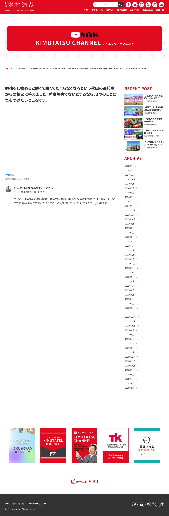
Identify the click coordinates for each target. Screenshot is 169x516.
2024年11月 (131, 174)
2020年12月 (131, 356)
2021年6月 (131, 330)
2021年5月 (131, 334)
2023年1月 (131, 259)
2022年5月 (131, 294)
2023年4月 (131, 245)
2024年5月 (131, 188)
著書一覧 (160, 10)
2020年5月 (131, 387)
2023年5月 (131, 241)
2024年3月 (131, 197)
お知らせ (110, 10)
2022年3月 (131, 303)
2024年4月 (131, 192)
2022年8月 (131, 281)
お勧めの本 (148, 10)
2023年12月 (131, 210)
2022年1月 (131, 312)
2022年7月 (131, 285)
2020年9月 (131, 370)
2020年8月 (131, 374)
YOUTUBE (135, 10)
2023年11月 (131, 214)
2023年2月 (131, 254)
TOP (86, 10)
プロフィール (97, 10)
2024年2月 (131, 201)
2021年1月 (131, 352)
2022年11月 (131, 268)
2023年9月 (131, 223)
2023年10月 (131, 219)
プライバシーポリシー (36, 503)
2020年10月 (131, 365)
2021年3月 (131, 343)
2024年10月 (131, 179)
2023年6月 (131, 236)
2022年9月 (131, 276)
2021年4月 (131, 339)
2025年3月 (131, 170)
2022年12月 (131, 263)
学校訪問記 (122, 10)
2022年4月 (131, 299)
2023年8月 (131, 228)
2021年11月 (132, 321)
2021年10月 (132, 325)
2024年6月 (131, 183)
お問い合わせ (18, 503)
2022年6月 (131, 290)
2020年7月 (131, 378)
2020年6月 (131, 383)
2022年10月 (131, 272)
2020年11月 (131, 361)
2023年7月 (131, 232)
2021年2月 (131, 347)
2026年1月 (131, 165)
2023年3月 (131, 250)
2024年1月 (131, 205)
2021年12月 (132, 316)
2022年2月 (131, 307)
